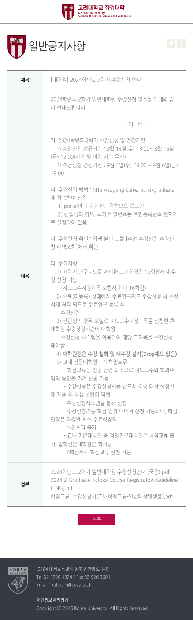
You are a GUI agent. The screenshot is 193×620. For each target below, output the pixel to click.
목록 (96, 519)
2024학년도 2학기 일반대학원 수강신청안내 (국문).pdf (110, 472)
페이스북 (181, 43)
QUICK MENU (181, 11)
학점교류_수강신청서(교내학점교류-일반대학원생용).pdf (112, 496)
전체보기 (11, 11)
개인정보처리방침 (52, 600)
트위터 (171, 43)
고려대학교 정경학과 (96, 12)
